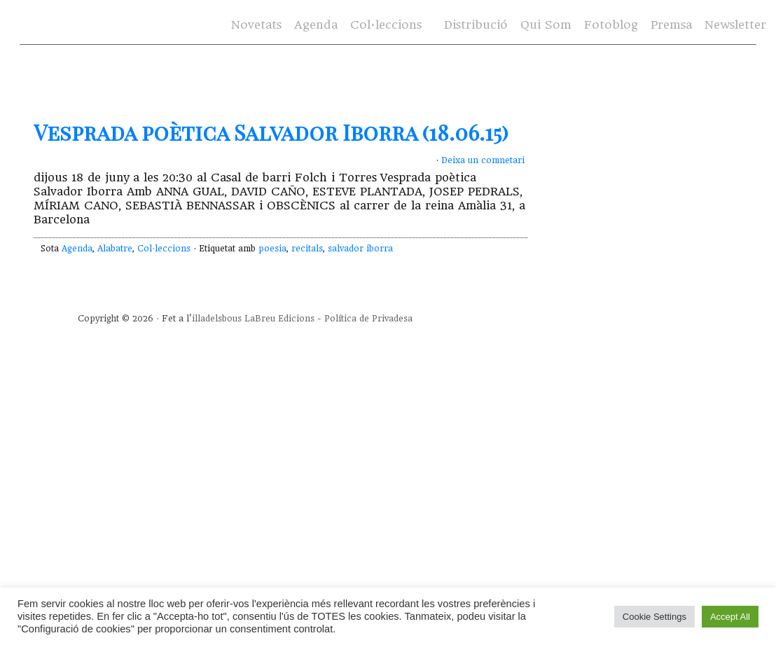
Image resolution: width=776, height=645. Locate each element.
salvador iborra (360, 249)
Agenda (316, 25)
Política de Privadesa (368, 319)
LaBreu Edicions (279, 319)
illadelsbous (217, 319)
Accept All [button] (730, 616)
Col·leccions (386, 25)
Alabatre (114, 249)
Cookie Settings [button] (654, 616)
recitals (307, 249)
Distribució (476, 25)
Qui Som (545, 25)
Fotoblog (611, 25)
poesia (272, 249)
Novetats (256, 25)
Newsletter (735, 25)
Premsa (671, 25)
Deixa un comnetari (483, 160)
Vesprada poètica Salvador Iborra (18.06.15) (271, 132)
